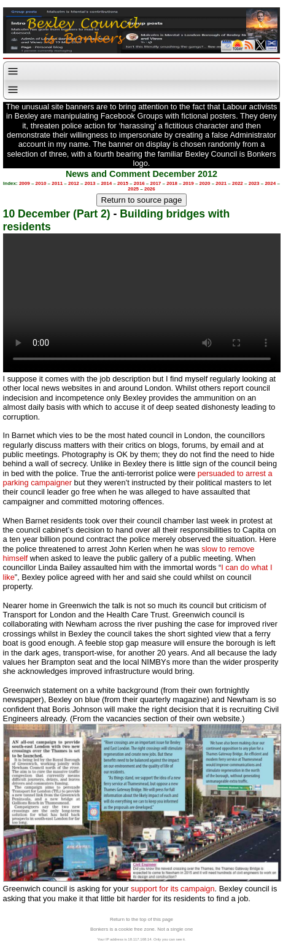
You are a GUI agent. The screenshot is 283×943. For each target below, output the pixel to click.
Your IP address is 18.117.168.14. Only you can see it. (141, 939)
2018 (171, 183)
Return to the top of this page (141, 919)
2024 (270, 183)
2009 (24, 183)
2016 (139, 183)
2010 (41, 183)
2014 (106, 183)
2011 (57, 183)
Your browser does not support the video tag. (142, 302)
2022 (237, 183)
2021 (221, 183)
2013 (90, 183)
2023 (254, 183)
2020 (205, 183)
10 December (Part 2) (56, 214)
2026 (149, 189)
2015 (122, 183)
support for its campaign (173, 888)
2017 (155, 183)
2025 (133, 189)
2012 (73, 183)
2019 (188, 183)
